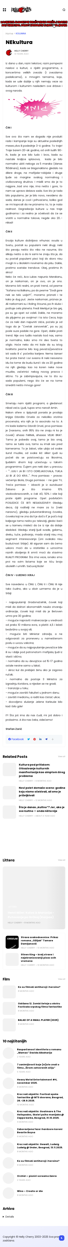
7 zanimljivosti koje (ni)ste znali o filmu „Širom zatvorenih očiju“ (38, 1066)
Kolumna (21, 33)
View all (61, 756)
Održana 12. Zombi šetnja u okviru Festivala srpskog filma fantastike (40, 1005)
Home (9, 33)
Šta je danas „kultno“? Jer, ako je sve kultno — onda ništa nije (42, 809)
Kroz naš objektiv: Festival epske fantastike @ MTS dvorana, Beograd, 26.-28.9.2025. (40, 1097)
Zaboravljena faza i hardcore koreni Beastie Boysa (39, 1131)
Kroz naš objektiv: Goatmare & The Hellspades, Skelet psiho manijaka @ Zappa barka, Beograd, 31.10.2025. (40, 1114)
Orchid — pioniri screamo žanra (37, 1176)
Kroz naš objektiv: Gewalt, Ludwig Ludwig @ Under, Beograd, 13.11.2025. (40, 1146)
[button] (52, 739)
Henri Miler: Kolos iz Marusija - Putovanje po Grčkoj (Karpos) (31, 915)
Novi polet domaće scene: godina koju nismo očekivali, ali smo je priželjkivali (42, 791)
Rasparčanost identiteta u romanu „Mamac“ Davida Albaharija (39, 1051)
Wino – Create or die (30, 1191)
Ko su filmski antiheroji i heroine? (39, 987)
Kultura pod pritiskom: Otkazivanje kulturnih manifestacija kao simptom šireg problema (42, 770)
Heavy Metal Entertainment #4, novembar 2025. (37, 1081)
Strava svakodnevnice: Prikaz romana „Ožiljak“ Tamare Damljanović (39, 940)
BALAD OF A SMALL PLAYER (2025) (38, 1020)
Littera (13, 906)
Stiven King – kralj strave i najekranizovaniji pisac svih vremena (38, 957)
